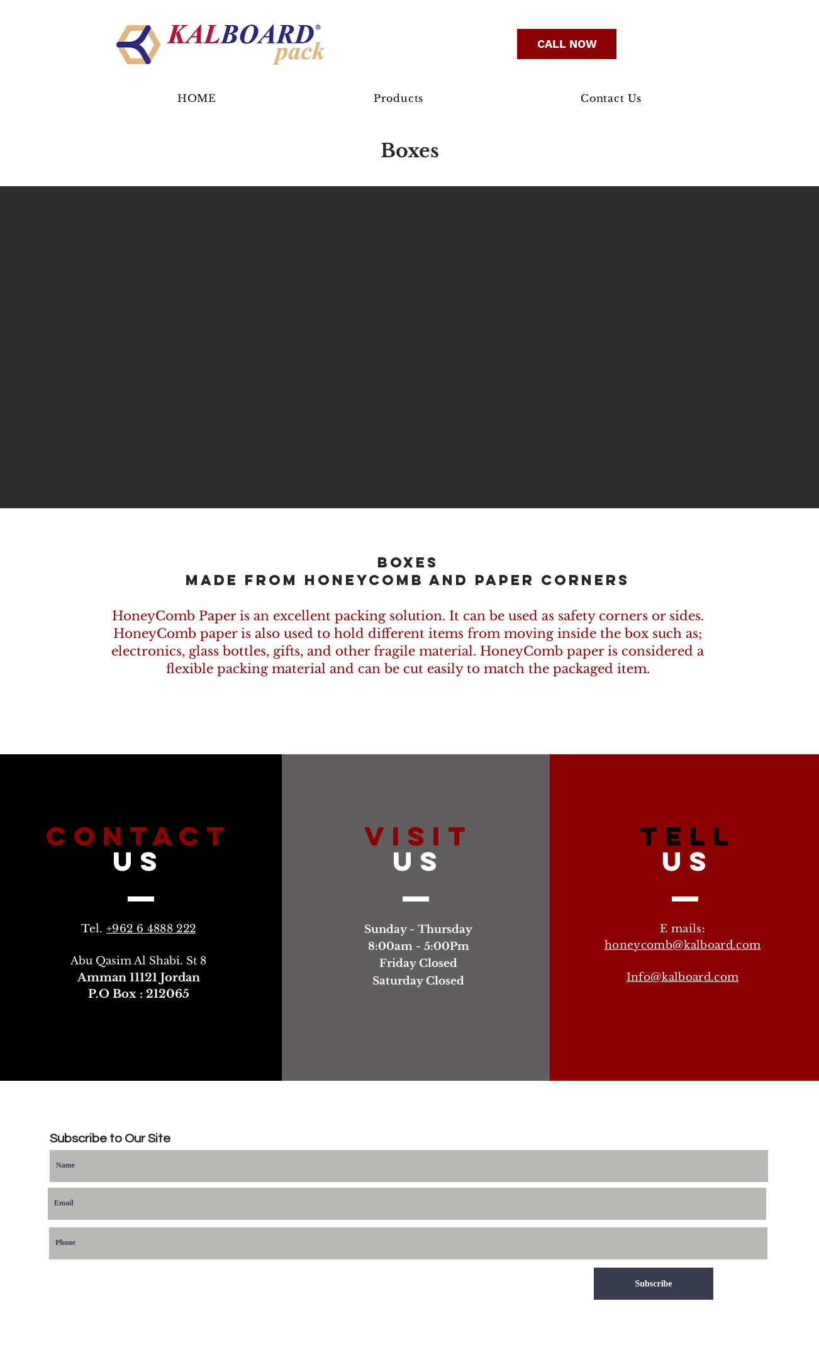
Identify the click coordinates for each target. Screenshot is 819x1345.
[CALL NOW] (566, 44)
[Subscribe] (653, 1284)
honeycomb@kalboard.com (682, 945)
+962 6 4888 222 (151, 928)
